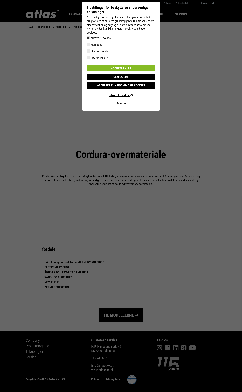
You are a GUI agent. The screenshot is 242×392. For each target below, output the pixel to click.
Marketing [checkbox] (96, 45)
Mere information (121, 95)
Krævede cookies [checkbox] (101, 38)
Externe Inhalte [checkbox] (99, 58)
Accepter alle (121, 68)
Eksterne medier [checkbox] (100, 51)
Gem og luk (121, 77)
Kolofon (121, 103)
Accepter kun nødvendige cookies (121, 85)
